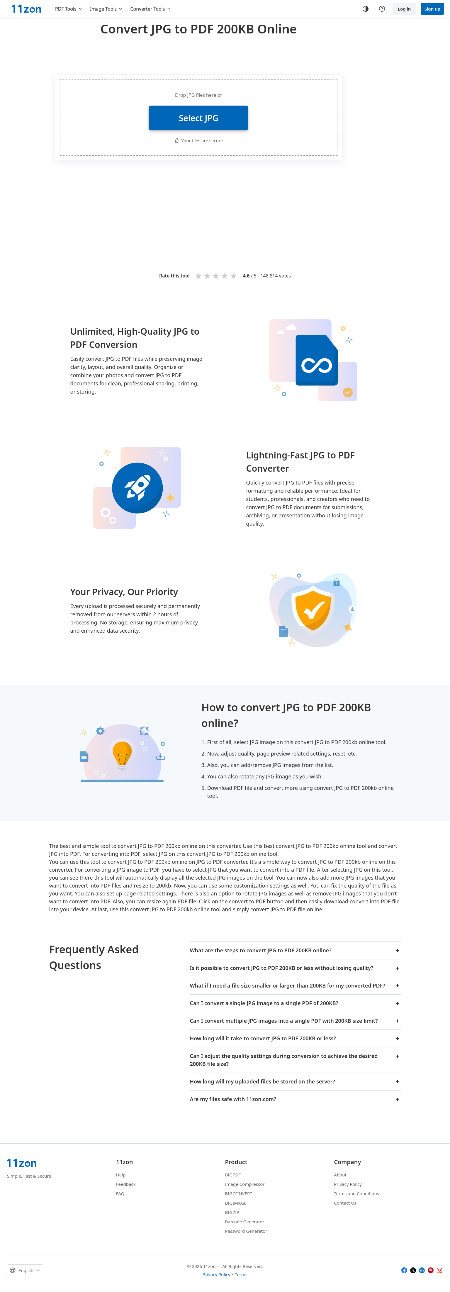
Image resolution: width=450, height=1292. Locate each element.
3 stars (216, 275)
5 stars (234, 275)
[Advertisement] (198, 54)
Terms (241, 1274)
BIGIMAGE (236, 1203)
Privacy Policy (348, 1184)
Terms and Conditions (356, 1193)
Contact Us (345, 1203)
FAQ (120, 1193)
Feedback (126, 1184)
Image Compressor (245, 1184)
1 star (198, 275)
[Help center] (382, 9)
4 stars (225, 275)
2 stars (207, 275)
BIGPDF (233, 1175)
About (340, 1175)
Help (121, 1175)
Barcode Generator (244, 1222)
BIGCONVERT (238, 1193)
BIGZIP (232, 1212)
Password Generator (246, 1231)
